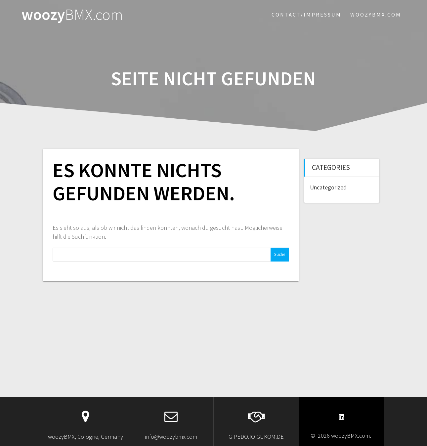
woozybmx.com (375, 14)
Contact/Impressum (306, 14)
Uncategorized (328, 187)
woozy (72, 14)
